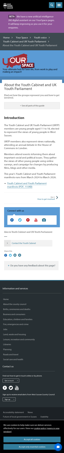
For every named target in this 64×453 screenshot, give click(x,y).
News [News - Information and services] (30, 412)
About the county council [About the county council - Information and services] (14, 304)
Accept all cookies (32, 439)
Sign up (10, 399)
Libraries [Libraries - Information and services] (7, 344)
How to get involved (43, 198)
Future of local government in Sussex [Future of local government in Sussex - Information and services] (20, 417)
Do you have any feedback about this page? (31, 265)
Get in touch (12, 380)
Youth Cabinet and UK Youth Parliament (24, 41)
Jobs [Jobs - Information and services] (5, 329)
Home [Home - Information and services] (6, 299)
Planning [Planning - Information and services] (7, 349)
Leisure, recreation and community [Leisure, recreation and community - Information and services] (19, 339)
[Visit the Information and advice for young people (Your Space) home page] (18, 61)
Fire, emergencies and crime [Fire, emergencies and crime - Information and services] (16, 324)
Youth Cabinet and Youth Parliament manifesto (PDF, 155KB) (27, 185)
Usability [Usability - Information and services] (44, 417)
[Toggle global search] (52, 5)
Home (6, 37)
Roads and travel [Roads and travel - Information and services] (10, 354)
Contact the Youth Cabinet (20, 243)
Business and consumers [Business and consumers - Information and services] (14, 314)
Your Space (22, 37)
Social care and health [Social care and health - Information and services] (13, 359)
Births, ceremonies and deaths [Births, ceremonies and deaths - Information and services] (16, 309)
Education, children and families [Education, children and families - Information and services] (17, 319)
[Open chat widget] (58, 447)
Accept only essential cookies (32, 447)
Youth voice (40, 37)
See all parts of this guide (33, 105)
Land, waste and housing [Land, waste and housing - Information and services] (14, 334)
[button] (59, 5)
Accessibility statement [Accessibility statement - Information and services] (13, 412)
